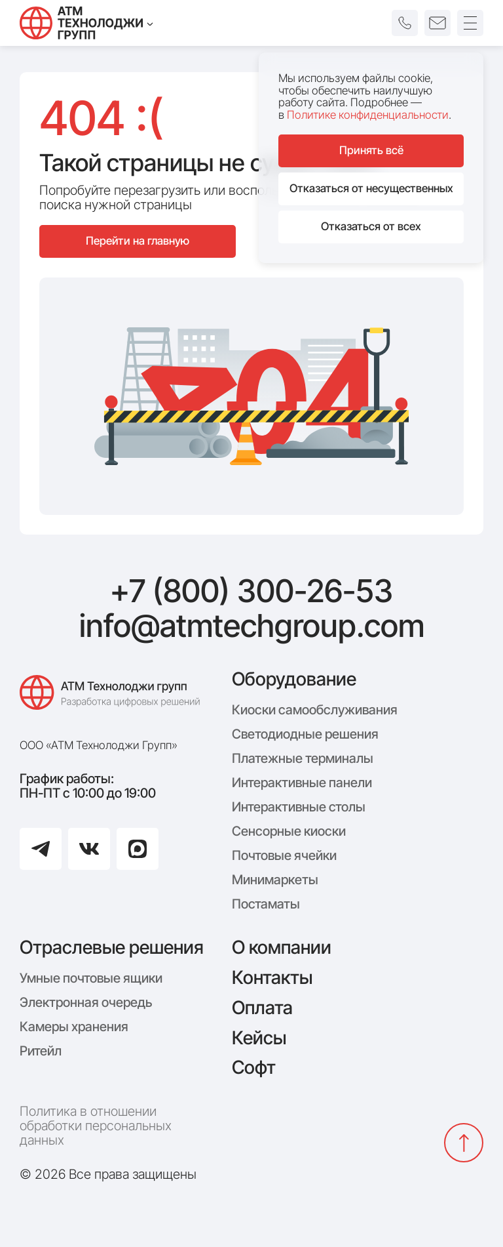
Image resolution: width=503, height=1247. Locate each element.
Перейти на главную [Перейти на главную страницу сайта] (137, 240)
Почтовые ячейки (284, 855)
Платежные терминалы (302, 758)
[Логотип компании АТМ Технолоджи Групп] (113, 699)
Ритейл (41, 1051)
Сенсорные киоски (289, 831)
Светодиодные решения (305, 734)
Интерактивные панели (302, 782)
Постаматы (266, 904)
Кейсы (259, 1038)
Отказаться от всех (371, 226)
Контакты (272, 977)
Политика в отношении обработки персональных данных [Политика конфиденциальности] (96, 1125)
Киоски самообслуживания (315, 710)
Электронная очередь (86, 1002)
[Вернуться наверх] (463, 1142)
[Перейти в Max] (137, 849)
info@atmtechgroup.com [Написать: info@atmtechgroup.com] (251, 626)
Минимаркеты (275, 880)
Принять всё (371, 150)
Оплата (262, 1007)
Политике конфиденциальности (368, 114)
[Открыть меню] (470, 23)
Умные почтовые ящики (91, 978)
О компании (281, 947)
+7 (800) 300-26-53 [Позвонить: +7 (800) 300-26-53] (251, 591)
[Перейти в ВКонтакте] (89, 849)
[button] (405, 23)
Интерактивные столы (298, 807)
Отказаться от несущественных (371, 188)
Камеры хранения (74, 1026)
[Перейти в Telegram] (41, 849)
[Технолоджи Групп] (86, 23)
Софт (254, 1067)
